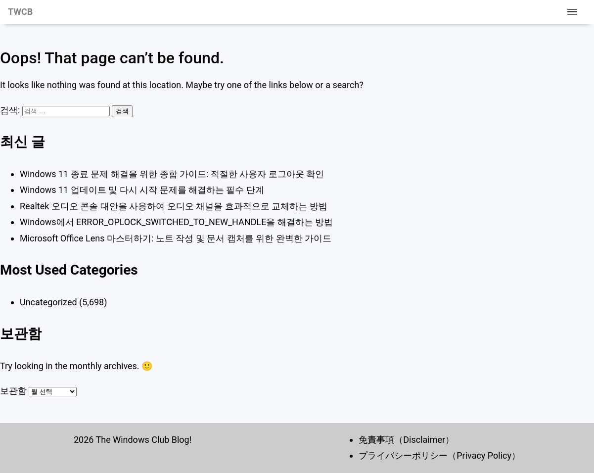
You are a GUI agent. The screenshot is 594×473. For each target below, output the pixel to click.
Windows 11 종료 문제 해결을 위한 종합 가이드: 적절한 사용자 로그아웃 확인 (172, 174)
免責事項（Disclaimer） (406, 439)
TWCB (20, 11)
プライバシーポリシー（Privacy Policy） (439, 455)
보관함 (13, 390)
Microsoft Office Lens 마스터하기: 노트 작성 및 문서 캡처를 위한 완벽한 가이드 (175, 238)
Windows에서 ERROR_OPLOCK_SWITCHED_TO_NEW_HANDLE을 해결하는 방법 (176, 222)
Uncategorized (48, 302)
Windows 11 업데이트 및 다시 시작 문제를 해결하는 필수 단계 (142, 190)
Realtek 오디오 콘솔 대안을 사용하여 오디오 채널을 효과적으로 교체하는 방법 (173, 206)
